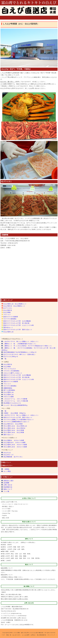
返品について (8, 489)
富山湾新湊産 (13, 456)
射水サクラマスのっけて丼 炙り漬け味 (16, 323)
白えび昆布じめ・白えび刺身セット (15, 304)
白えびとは (7, 452)
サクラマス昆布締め (9, 319)
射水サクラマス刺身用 (10, 316)
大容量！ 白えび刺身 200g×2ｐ (15, 413)
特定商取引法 (8, 487)
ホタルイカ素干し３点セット (13, 373)
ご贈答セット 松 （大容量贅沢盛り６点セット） (20, 343)
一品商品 (6, 469)
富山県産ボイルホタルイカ (12, 403)
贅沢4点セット (8, 327)
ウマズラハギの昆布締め (11, 371)
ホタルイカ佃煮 (9, 396)
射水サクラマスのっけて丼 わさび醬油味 (17, 321)
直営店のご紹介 (9, 480)
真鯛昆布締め (8, 388)
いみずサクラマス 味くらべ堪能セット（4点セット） (21, 341)
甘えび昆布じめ (9, 394)
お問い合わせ (8, 485)
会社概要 (6, 482)
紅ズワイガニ (7, 308)
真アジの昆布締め (9, 390)
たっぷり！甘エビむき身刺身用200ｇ (16, 405)
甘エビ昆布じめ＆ (15, 426)
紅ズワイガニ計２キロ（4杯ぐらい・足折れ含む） (20, 354)
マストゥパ (7, 314)
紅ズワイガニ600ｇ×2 (11, 356)
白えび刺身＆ (14, 440)
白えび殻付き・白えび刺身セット (14, 306)
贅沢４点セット (9, 434)
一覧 (5, 358)
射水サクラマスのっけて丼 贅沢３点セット (17, 329)
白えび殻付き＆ (13, 424)
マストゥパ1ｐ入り (10, 368)
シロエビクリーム (15, 399)
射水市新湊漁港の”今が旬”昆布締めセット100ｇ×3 (21, 352)
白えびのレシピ (9, 454)
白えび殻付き (7, 310)
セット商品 (7, 471)
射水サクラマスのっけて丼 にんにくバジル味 (18, 325)
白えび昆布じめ (8, 332)
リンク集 (6, 491)
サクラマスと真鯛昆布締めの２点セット (16, 421)
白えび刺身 (7, 312)
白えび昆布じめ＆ (14, 430)
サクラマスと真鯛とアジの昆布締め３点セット (19, 419)
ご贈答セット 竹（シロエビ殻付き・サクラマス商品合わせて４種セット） (28, 346)
